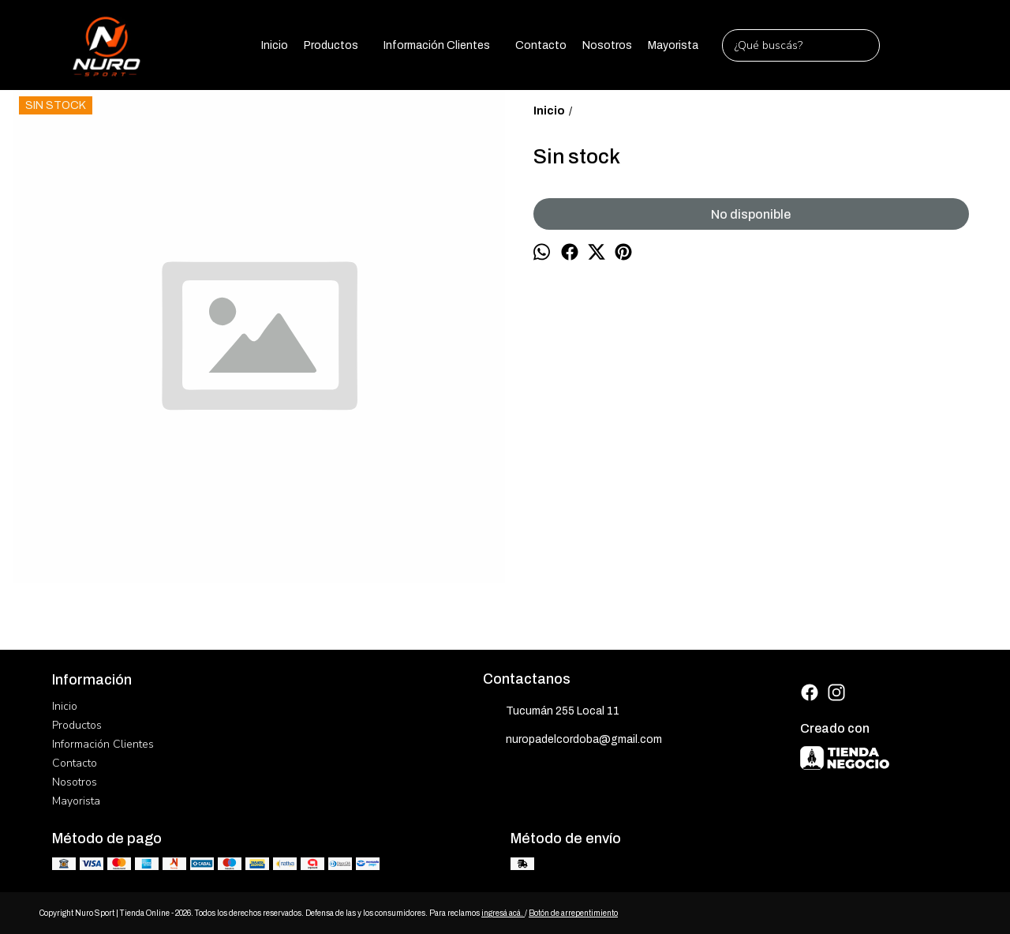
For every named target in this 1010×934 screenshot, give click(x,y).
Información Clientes (444, 45)
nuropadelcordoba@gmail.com (572, 740)
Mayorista (673, 45)
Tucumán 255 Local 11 (551, 712)
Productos (339, 45)
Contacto (541, 45)
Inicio (274, 45)
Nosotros (607, 45)
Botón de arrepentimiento (573, 913)
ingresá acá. (503, 913)
